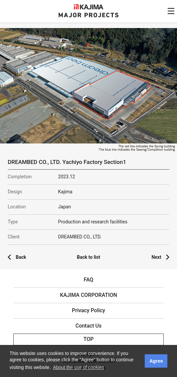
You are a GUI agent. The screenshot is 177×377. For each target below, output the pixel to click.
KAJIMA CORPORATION (88, 6)
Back (21, 257)
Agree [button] (156, 361)
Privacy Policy (88, 310)
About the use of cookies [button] (78, 367)
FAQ (88, 279)
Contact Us (89, 326)
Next (156, 257)
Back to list (88, 257)
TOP (89, 339)
